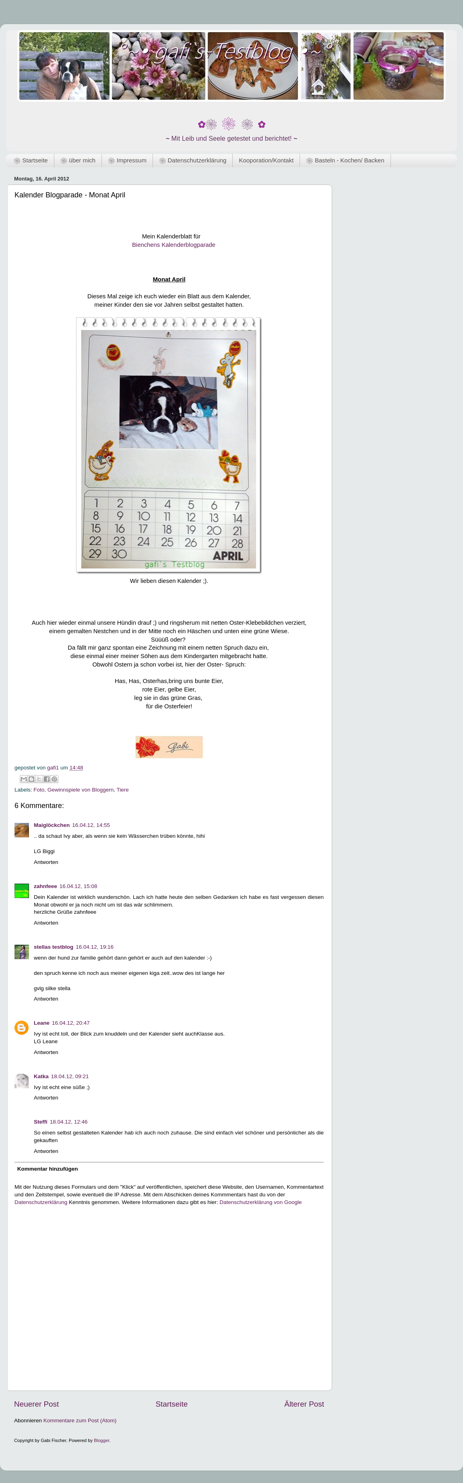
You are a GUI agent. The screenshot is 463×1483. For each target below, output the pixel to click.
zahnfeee (45, 886)
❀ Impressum (127, 160)
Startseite (171, 1404)
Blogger (101, 1440)
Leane (42, 1023)
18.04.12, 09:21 (70, 1076)
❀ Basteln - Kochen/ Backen (345, 160)
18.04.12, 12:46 (69, 1122)
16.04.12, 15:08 (78, 886)
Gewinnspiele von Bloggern (81, 790)
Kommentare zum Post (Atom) (80, 1420)
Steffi (41, 1122)
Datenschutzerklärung (40, 1202)
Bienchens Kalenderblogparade (172, 245)
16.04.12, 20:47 (71, 1023)
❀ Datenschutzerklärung (193, 160)
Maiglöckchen (52, 825)
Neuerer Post (36, 1404)
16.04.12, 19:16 (95, 947)
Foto (38, 790)
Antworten (46, 862)
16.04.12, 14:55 (91, 825)
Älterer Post (304, 1404)
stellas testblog (53, 947)
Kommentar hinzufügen (47, 1169)
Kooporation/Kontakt (266, 160)
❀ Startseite (31, 160)
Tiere (122, 790)
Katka (41, 1076)
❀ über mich (77, 160)
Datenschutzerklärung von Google (260, 1202)
